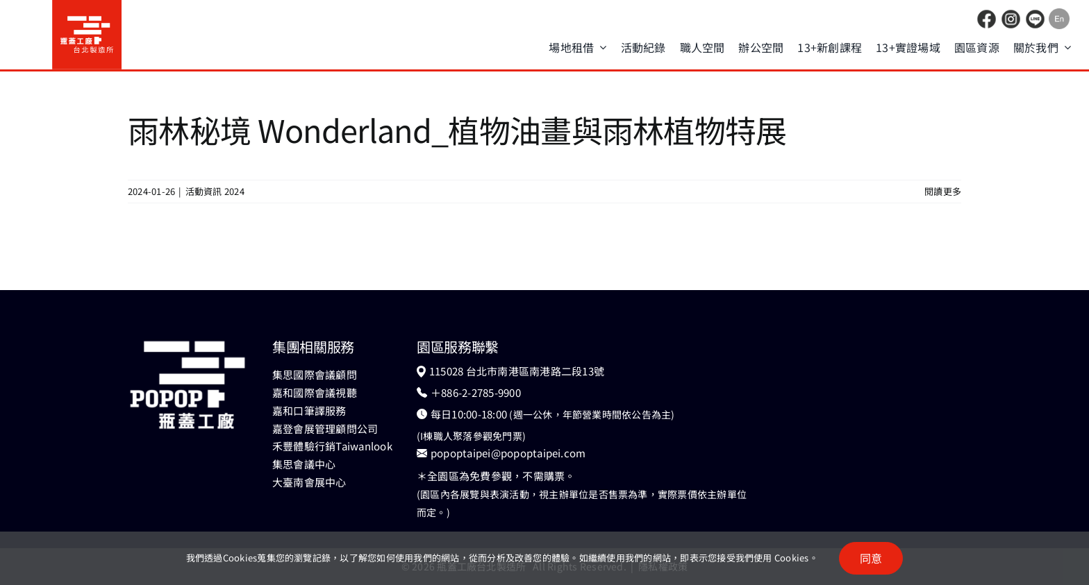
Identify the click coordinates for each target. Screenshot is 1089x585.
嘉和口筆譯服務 (309, 410)
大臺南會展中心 (309, 482)
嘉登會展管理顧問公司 (325, 428)
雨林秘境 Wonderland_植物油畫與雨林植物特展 (457, 129)
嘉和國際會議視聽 (314, 392)
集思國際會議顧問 (314, 374)
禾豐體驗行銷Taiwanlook (332, 446)
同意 (871, 558)
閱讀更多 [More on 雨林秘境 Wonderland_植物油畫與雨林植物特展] (942, 191)
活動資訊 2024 (214, 191)
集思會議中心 (303, 464)
